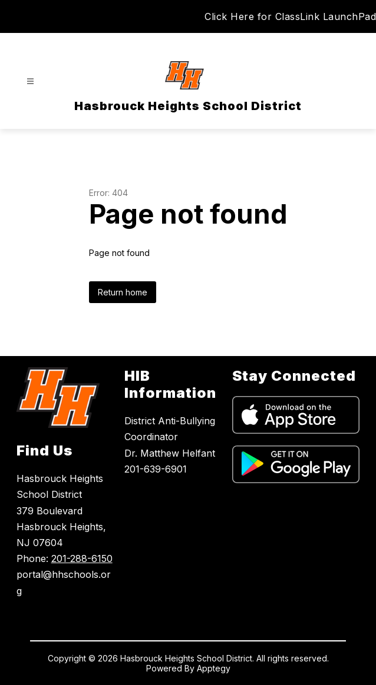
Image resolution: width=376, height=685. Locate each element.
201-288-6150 (82, 558)
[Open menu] (30, 81)
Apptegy (213, 668)
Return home (122, 292)
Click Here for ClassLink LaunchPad (290, 16)
